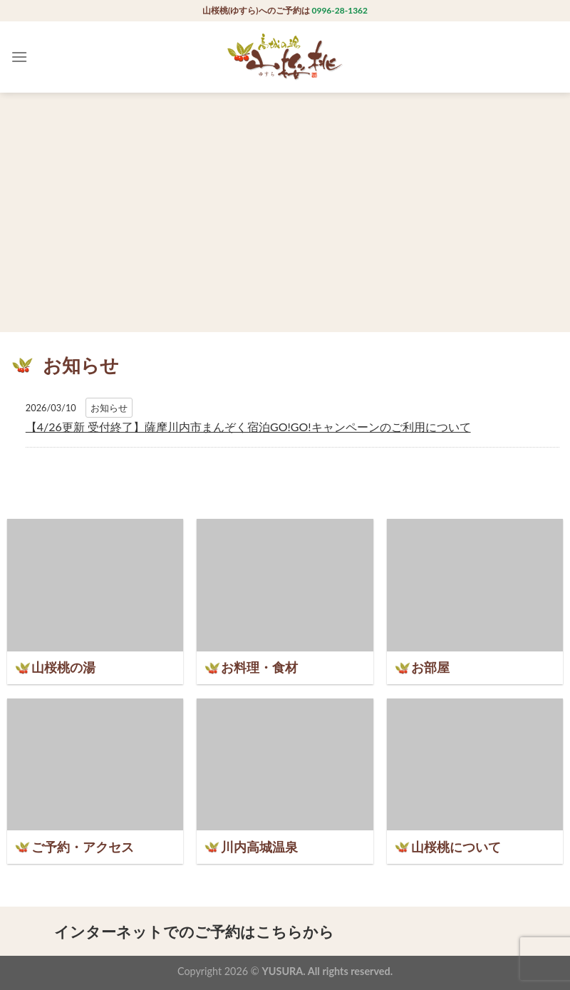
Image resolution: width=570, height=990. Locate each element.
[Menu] (19, 56)
